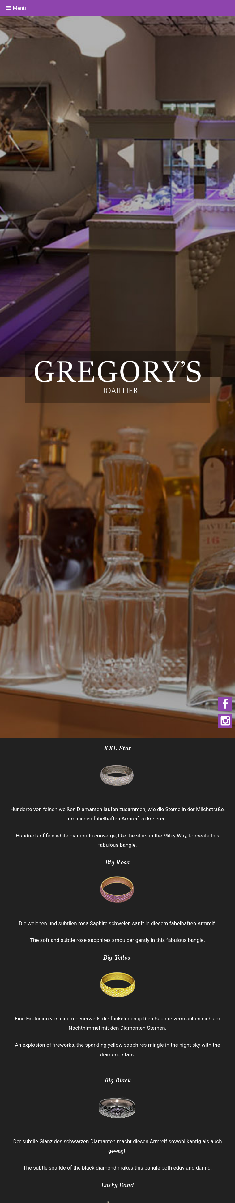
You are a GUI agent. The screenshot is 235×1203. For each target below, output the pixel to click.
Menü (16, 8)
